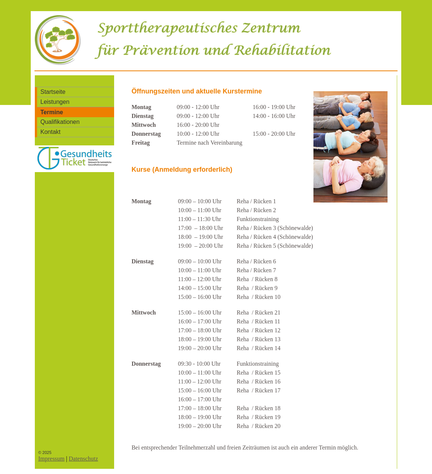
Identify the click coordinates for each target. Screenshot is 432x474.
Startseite (53, 92)
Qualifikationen (60, 122)
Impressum (51, 458)
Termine (51, 112)
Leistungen (54, 102)
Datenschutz (83, 458)
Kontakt (50, 132)
